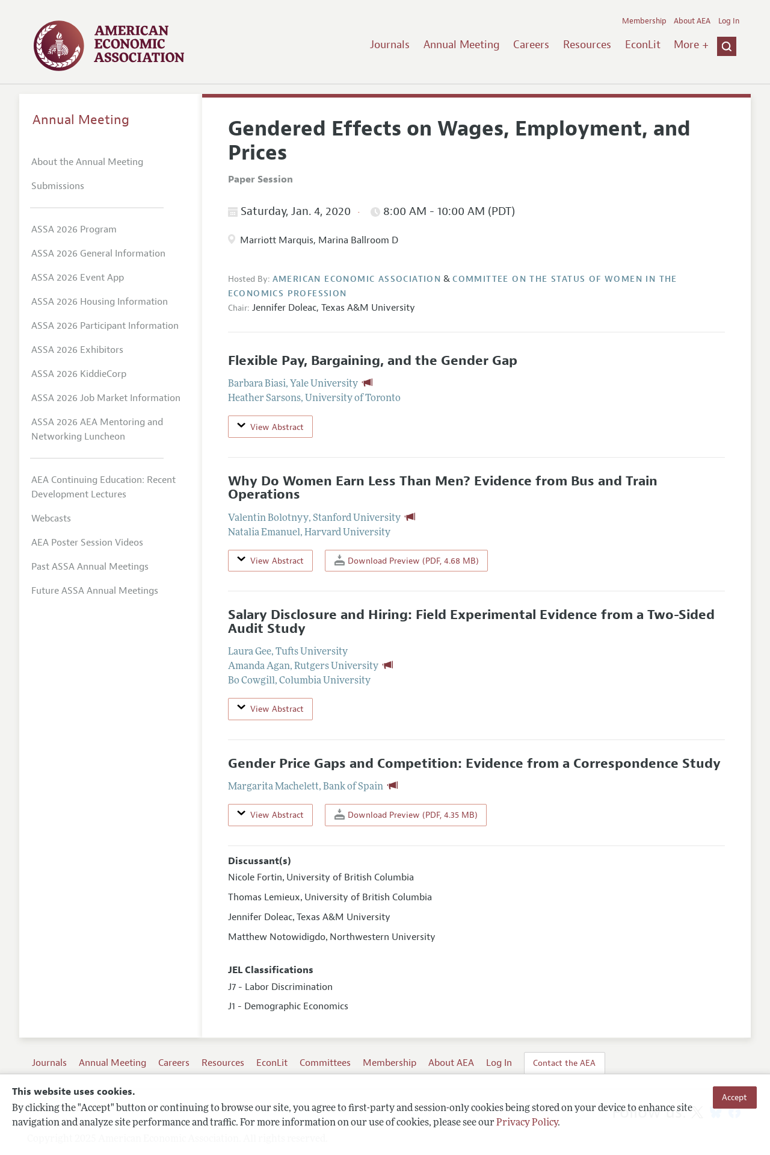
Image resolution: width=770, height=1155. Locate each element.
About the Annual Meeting (87, 162)
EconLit (643, 44)
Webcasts (51, 518)
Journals (390, 44)
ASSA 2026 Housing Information (99, 302)
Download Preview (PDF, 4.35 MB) (406, 814)
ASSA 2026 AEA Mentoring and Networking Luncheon (97, 429)
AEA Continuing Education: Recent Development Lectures (103, 487)
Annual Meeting (462, 44)
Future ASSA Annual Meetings (94, 591)
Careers (531, 44)
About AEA (692, 21)
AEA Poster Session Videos (87, 543)
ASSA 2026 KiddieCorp (78, 374)
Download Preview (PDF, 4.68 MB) (406, 560)
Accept (734, 1097)
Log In (728, 21)
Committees (325, 1063)
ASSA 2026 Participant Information (105, 326)
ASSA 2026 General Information (98, 254)
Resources (587, 44)
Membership (644, 21)
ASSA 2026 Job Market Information (105, 398)
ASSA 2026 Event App (77, 278)
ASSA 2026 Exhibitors (77, 350)
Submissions (57, 186)
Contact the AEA (564, 1062)
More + (691, 44)
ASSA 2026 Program (74, 229)
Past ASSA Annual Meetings (90, 567)
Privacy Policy (527, 1123)
